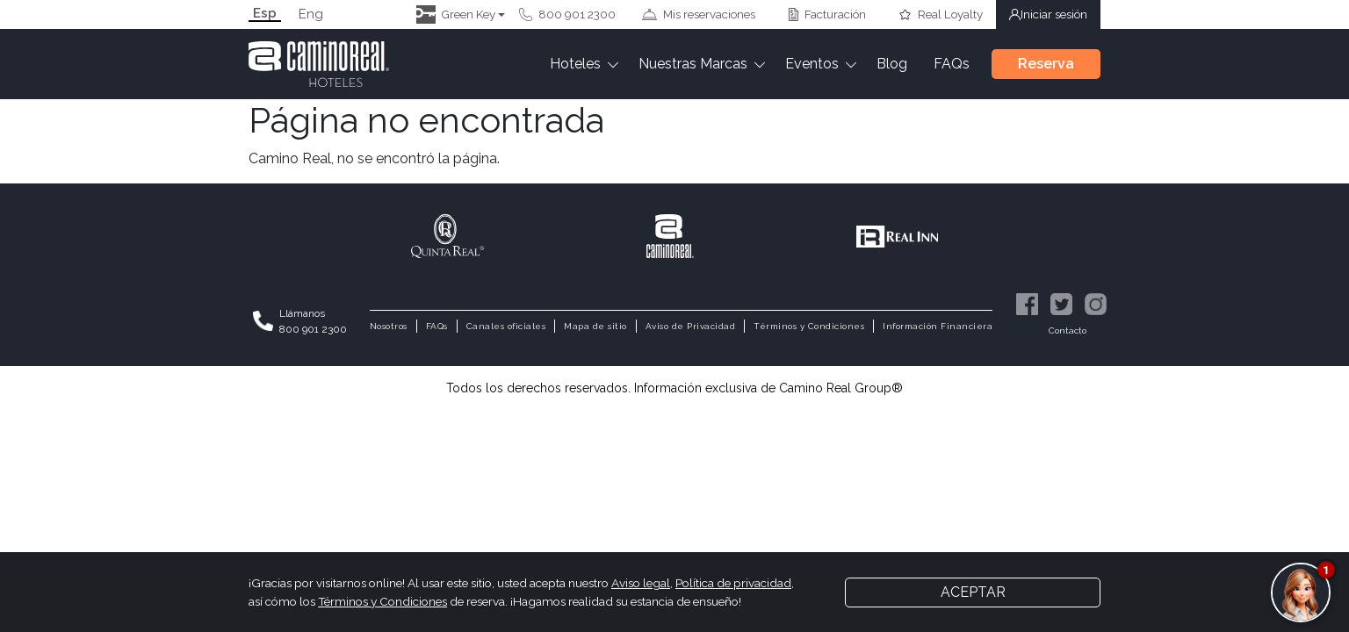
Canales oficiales (506, 326)
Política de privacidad (733, 583)
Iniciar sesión (1048, 14)
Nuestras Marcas (692, 63)
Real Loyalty (940, 14)
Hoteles (575, 63)
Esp (265, 14)
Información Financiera (937, 326)
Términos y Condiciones (809, 326)
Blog (891, 63)
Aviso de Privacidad (691, 326)
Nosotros (389, 326)
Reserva (1046, 63)
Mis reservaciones (698, 14)
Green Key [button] (455, 14)
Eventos (812, 63)
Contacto (1067, 331)
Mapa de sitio (595, 326)
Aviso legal (640, 583)
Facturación (827, 14)
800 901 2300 (567, 14)
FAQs (952, 63)
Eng (311, 14)
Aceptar (973, 592)
